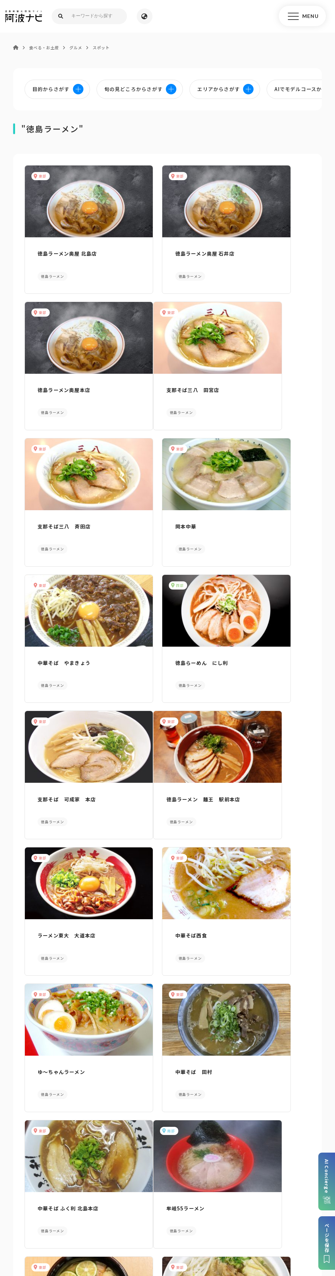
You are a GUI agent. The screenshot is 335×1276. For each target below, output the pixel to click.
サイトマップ (91, 1221)
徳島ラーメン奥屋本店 (256, 250)
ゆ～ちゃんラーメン (57, 764)
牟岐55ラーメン (53, 890)
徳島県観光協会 (292, 1221)
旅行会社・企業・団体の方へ (236, 1221)
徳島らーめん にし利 (158, 503)
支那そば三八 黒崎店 (158, 890)
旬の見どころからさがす (279, 1036)
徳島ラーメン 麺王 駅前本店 (68, 634)
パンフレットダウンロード (57, 1147)
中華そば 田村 (150, 764)
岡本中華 (241, 377)
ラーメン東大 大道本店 (161, 630)
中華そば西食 (246, 630)
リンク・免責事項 (178, 1221)
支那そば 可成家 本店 (259, 503)
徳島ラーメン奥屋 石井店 (161, 250)
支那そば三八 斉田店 (158, 377)
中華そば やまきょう (60, 503)
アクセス (278, 1147)
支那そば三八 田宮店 (60, 377)
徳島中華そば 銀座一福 (257, 890)
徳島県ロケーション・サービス (142, 1231)
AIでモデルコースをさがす (56, 1036)
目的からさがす (167, 1036)
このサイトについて (47, 1221)
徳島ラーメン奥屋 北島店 (63, 250)
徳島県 (190, 1231)
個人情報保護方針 (132, 1221)
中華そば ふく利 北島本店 (260, 764)
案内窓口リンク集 (167, 1147)
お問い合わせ (219, 1231)
